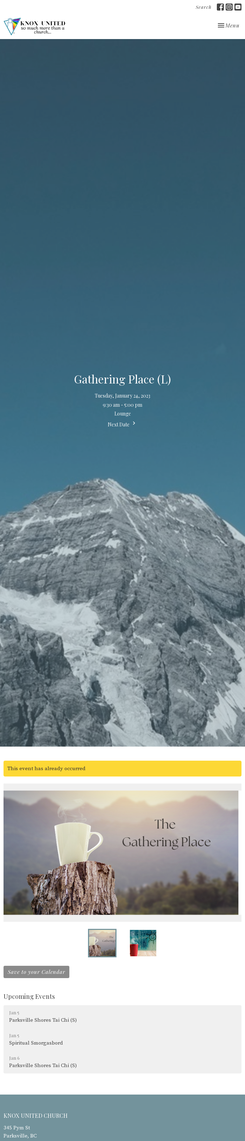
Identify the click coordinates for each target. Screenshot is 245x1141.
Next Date (122, 424)
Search (204, 7)
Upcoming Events (29, 996)
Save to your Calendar (36, 971)
